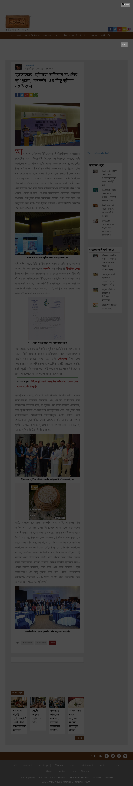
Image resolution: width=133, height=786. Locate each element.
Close (125, 4)
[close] (124, 44)
